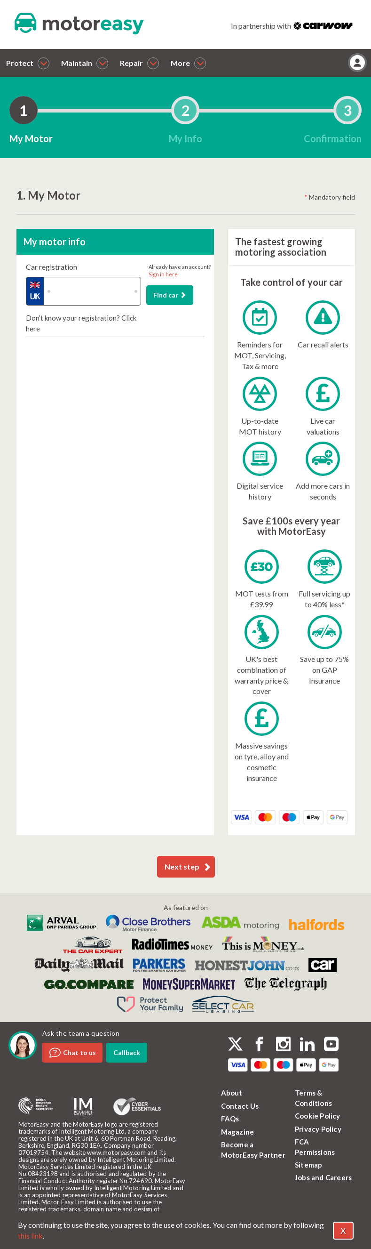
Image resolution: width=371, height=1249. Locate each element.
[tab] (23, 110)
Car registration (51, 266)
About (232, 1092)
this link (30, 1235)
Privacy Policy (318, 1129)
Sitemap (308, 1164)
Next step (188, 866)
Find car (169, 295)
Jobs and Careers (323, 1177)
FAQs (230, 1118)
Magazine (237, 1132)
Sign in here (163, 274)
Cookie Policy (317, 1116)
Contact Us (240, 1106)
